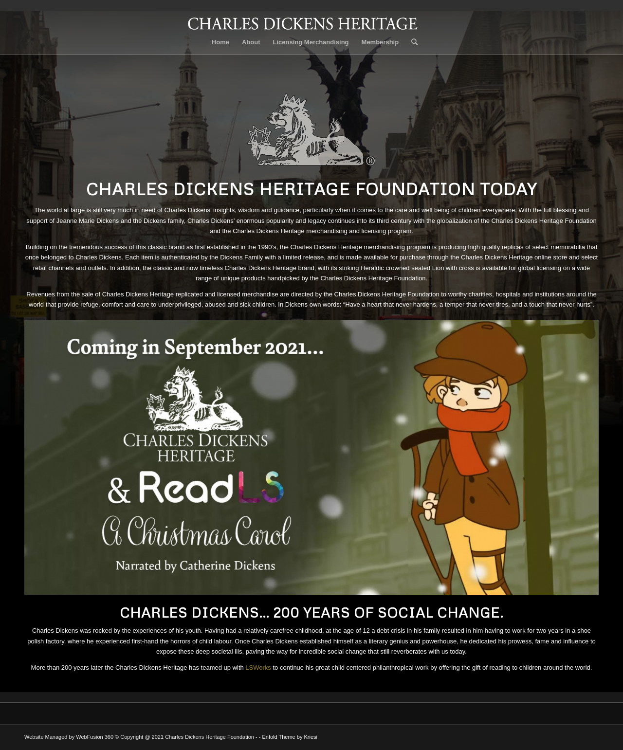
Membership (380, 42)
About (251, 42)
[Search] (411, 42)
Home (220, 42)
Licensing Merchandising (311, 42)
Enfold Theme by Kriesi (289, 737)
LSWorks (258, 667)
